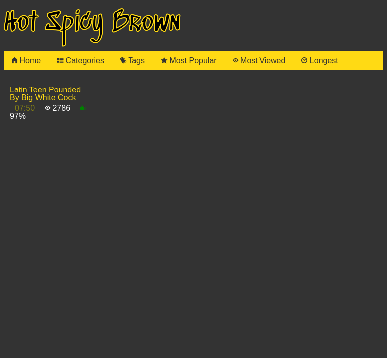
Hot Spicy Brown (92, 23)
